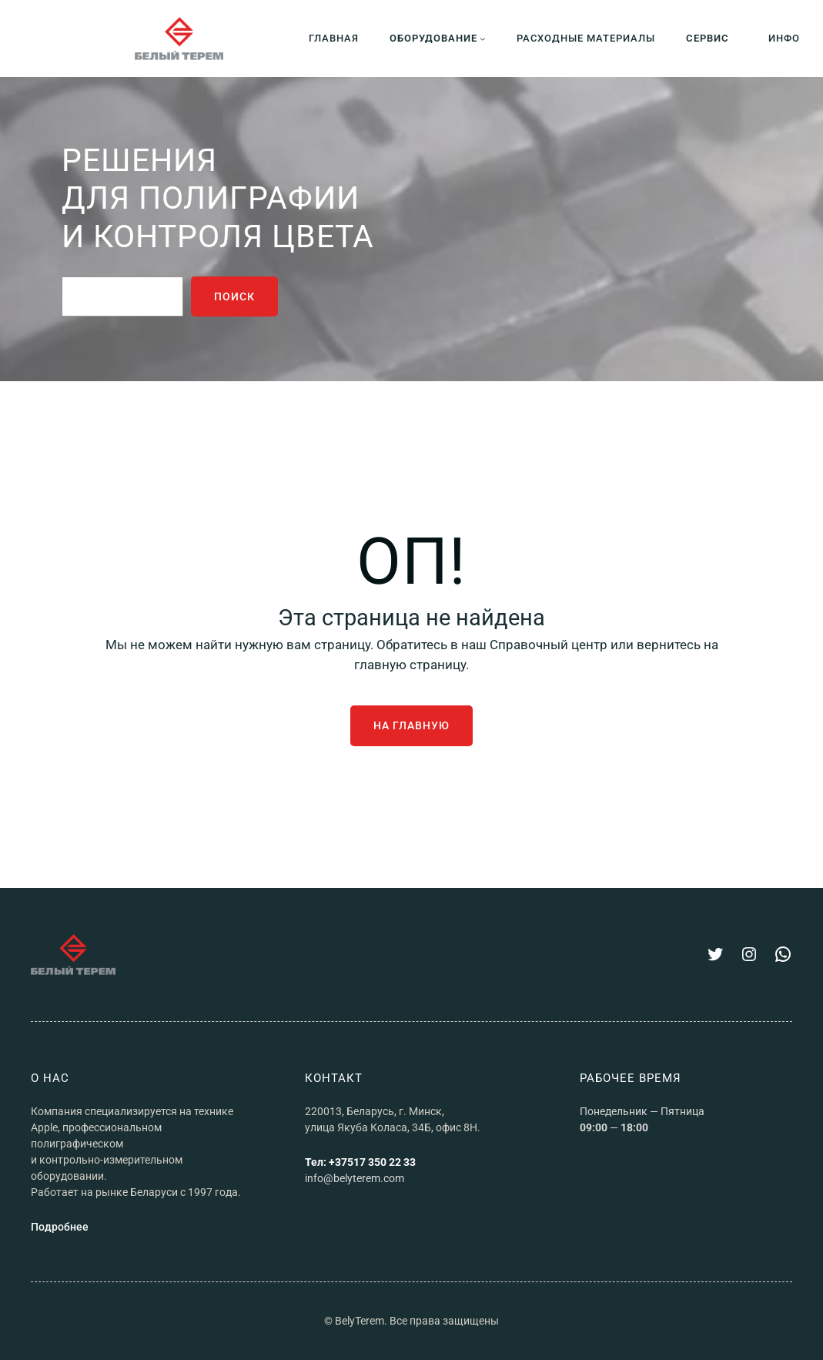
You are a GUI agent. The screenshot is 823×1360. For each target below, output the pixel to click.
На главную (411, 725)
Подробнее (60, 1227)
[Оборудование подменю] (438, 38)
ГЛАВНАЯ (334, 38)
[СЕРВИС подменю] (712, 38)
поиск (234, 296)
